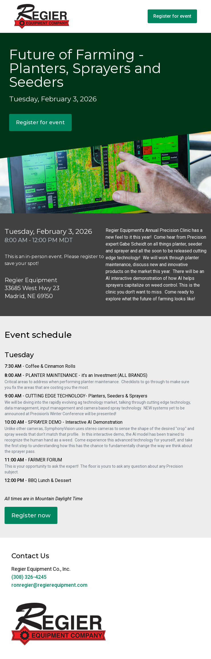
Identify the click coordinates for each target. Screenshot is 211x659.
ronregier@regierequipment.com (49, 585)
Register (172, 16)
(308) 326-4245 (29, 577)
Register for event (40, 122)
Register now (31, 515)
